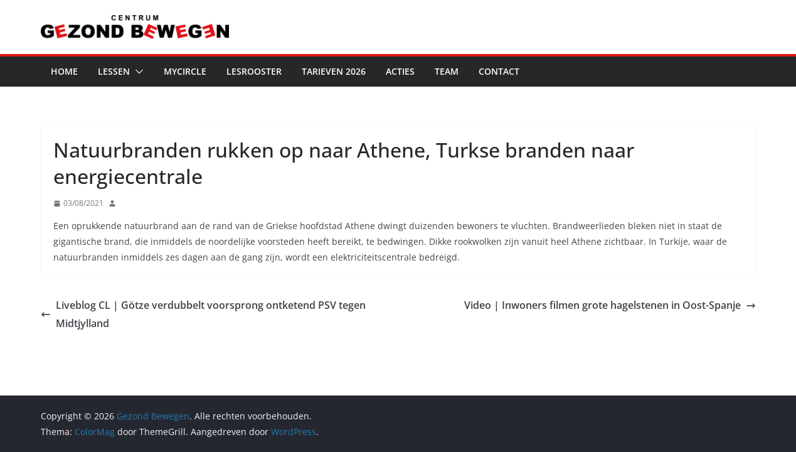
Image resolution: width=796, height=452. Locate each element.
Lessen (114, 71)
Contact (499, 71)
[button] (137, 71)
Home (64, 71)
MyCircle (185, 71)
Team (447, 71)
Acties (400, 71)
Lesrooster (254, 71)
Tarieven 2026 (334, 71)
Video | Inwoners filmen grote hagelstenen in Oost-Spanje (610, 305)
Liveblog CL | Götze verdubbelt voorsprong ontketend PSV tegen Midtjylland (203, 314)
